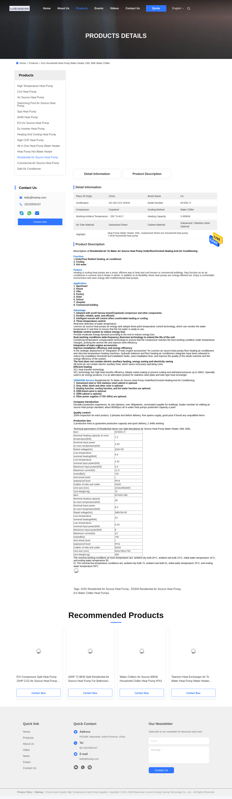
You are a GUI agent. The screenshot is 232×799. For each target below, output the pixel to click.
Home (47, 8)
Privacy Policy (24, 792)
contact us (161, 770)
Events (98, 8)
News (26, 756)
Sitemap (39, 792)
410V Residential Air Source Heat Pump (105, 589)
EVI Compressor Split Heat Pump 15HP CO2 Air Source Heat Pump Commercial (37, 679)
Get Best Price (163, 158)
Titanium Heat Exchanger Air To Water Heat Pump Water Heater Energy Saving (190, 679)
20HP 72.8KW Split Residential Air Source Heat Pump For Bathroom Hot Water (88, 679)
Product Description (147, 174)
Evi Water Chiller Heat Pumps (91, 593)
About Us (63, 8)
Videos (114, 8)
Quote (156, 8)
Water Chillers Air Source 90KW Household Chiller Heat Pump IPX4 (141, 678)
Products (82, 8)
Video (26, 749)
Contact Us (133, 8)
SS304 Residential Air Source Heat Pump (155, 589)
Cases (27, 762)
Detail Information (97, 174)
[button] (27, 659)
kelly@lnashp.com (35, 197)
